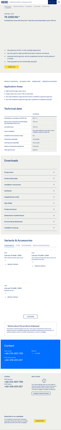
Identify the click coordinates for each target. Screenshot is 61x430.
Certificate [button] (29, 191)
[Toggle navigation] (59, 2)
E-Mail (44, 332)
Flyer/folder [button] (29, 203)
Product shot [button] (29, 172)
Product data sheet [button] (29, 178)
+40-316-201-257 (13, 360)
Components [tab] (9, 245)
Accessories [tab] (26, 245)
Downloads (36, 81)
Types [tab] (18, 245)
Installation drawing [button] (29, 228)
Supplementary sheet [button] (29, 197)
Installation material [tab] (41, 245)
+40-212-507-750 (13, 353)
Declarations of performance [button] (29, 215)
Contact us (11, 67)
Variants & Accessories (50, 81)
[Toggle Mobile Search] (50, 2)
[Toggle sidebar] (54, 2)
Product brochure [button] (29, 209)
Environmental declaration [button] (29, 221)
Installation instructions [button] (29, 185)
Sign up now (40, 421)
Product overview (11, 81)
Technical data (25, 81)
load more (30, 316)
